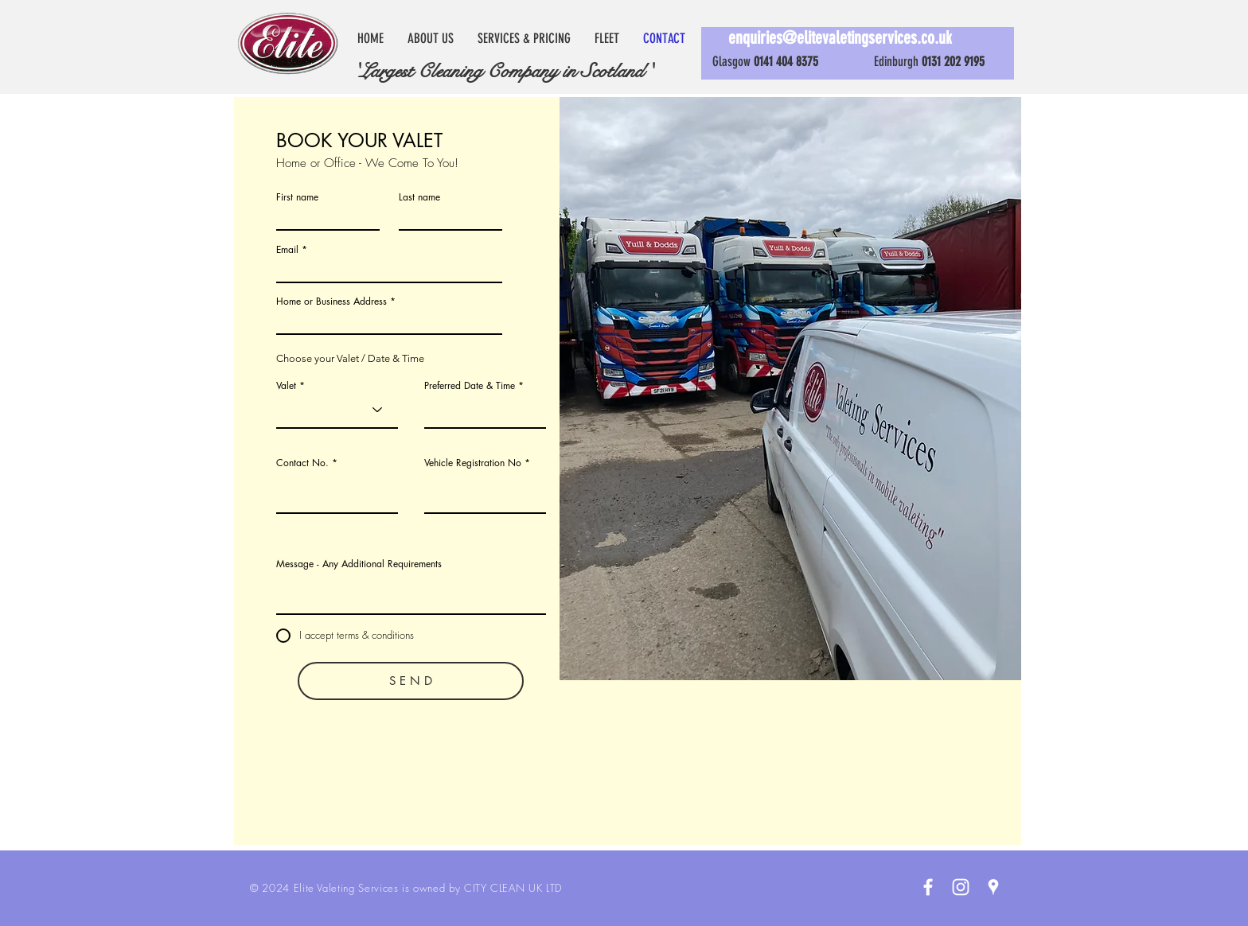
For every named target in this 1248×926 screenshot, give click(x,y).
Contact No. (302, 463)
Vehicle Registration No (472, 463)
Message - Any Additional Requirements (359, 564)
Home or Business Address (331, 301)
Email (287, 250)
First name (297, 197)
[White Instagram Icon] (961, 887)
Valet (286, 386)
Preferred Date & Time (469, 386)
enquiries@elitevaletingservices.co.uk (840, 38)
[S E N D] (411, 681)
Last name (419, 197)
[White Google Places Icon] (993, 887)
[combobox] (389, 320)
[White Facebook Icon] (928, 887)
